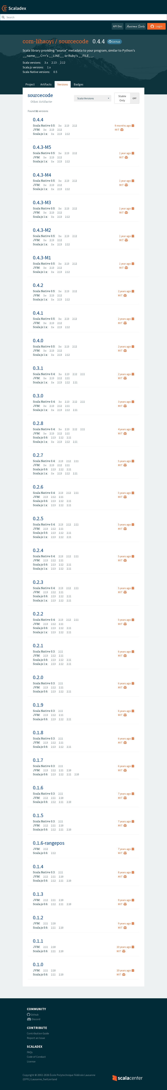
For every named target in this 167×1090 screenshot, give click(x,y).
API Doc (117, 26)
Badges (78, 84)
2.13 (54, 62)
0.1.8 (38, 732)
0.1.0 (38, 964)
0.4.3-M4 (42, 175)
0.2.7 (38, 455)
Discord (33, 1019)
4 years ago (126, 429)
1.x (49, 67)
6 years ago (126, 651)
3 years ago (126, 401)
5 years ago (126, 461)
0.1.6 (38, 787)
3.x (46, 62)
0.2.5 (38, 518)
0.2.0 (38, 677)
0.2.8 (38, 423)
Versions (62, 84)
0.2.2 (38, 613)
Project (30, 84)
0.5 (55, 72)
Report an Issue (36, 1038)
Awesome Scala (136, 26)
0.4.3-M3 (42, 202)
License (31, 1061)
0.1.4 (38, 866)
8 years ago (126, 872)
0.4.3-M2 (42, 230)
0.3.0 (38, 395)
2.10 (69, 770)
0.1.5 (38, 815)
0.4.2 (38, 285)
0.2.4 (38, 550)
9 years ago (126, 900)
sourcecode (73, 41)
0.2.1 (38, 645)
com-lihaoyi (38, 41)
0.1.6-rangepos (48, 843)
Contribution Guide (38, 1033)
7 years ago (126, 793)
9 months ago (124, 125)
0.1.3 (38, 894)
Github (33, 1014)
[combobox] (92, 98)
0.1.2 (38, 917)
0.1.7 (38, 760)
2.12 (62, 62)
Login (156, 26)
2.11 (82, 374)
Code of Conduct (36, 1056)
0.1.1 (38, 941)
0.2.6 (38, 487)
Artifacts (46, 84)
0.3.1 (38, 368)
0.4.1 (38, 313)
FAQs (30, 1052)
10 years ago (125, 947)
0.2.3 (38, 582)
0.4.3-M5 (42, 147)
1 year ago (126, 153)
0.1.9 (38, 705)
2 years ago (126, 291)
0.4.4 (38, 119)
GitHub (114, 41)
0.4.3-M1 (42, 257)
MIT (119, 129)
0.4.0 (38, 340)
